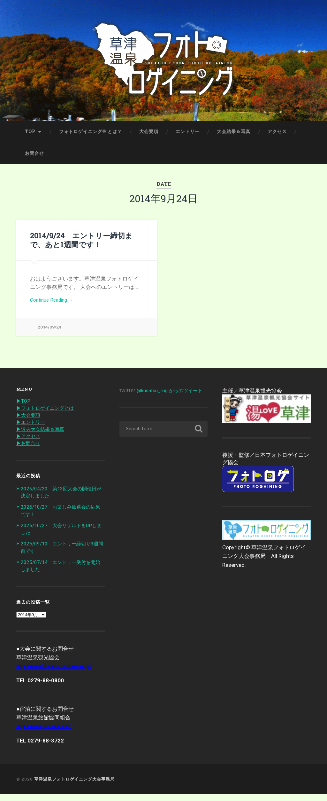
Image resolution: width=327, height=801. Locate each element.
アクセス (277, 136)
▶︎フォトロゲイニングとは (48, 415)
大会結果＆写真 (233, 136)
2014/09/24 (49, 333)
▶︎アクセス (29, 444)
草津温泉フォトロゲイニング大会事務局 (74, 786)
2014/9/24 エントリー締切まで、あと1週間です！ (81, 245)
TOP (30, 136)
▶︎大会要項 (29, 422)
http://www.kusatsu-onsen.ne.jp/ (57, 673)
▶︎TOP (24, 408)
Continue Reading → (54, 306)
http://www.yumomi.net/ (46, 733)
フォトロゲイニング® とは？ (90, 136)
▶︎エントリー (32, 430)
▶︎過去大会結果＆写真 (43, 437)
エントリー (188, 136)
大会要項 (148, 136)
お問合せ (34, 158)
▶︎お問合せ (29, 452)
